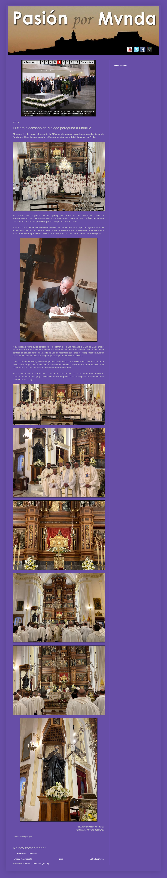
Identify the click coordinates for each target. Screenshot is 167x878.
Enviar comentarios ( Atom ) (37, 863)
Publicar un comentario (27, 853)
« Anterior (29, 62)
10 (76, 62)
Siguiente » (87, 62)
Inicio (61, 859)
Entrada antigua (97, 859)
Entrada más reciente (23, 859)
